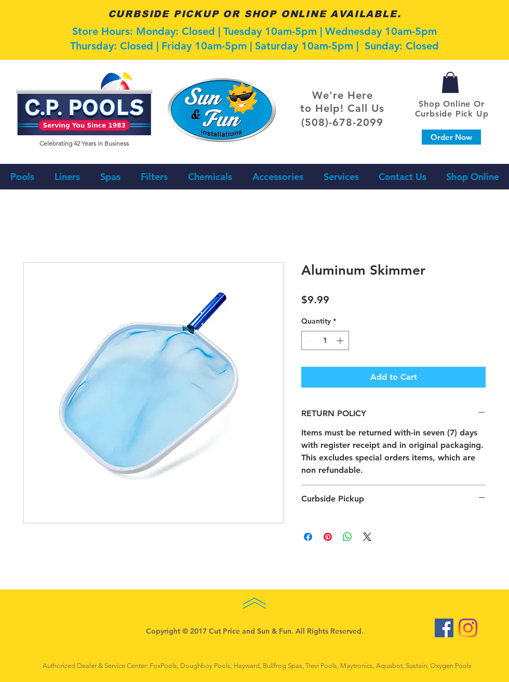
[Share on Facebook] (308, 537)
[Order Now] (451, 137)
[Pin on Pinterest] (328, 537)
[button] (450, 82)
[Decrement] (309, 340)
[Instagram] (468, 628)
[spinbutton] (325, 340)
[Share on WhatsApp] (347, 537)
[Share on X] (367, 537)
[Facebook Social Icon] (444, 628)
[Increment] (340, 340)
